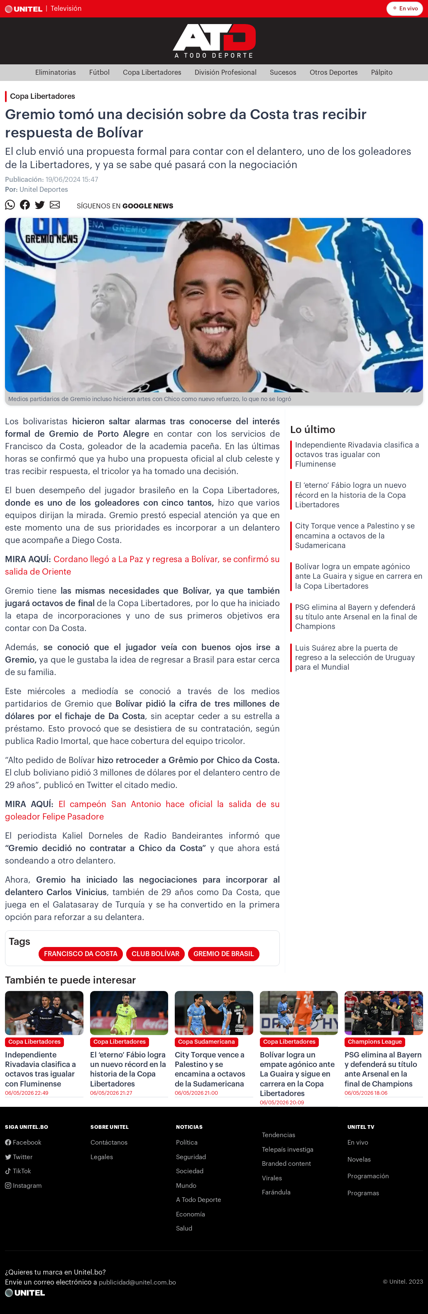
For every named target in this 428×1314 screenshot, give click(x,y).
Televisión (66, 8)
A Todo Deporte (198, 1200)
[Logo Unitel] (214, 40)
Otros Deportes (334, 72)
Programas (363, 1193)
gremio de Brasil (223, 954)
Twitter (19, 1157)
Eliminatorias (55, 72)
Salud (184, 1229)
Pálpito (382, 72)
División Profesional (226, 72)
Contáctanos (108, 1143)
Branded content (286, 1164)
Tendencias (278, 1135)
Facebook (23, 1143)
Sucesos (283, 72)
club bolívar (155, 954)
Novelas (359, 1160)
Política (187, 1143)
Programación (368, 1176)
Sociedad (189, 1171)
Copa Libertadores (152, 72)
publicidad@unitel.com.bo (137, 1283)
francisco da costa (80, 954)
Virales (272, 1178)
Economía (190, 1214)
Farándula (276, 1192)
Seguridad (191, 1157)
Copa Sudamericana (206, 1042)
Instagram (23, 1186)
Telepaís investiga (287, 1150)
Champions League (375, 1042)
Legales (101, 1157)
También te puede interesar (70, 980)
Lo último (312, 430)
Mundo (186, 1186)
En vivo (404, 8)
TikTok (18, 1171)
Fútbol (99, 72)
